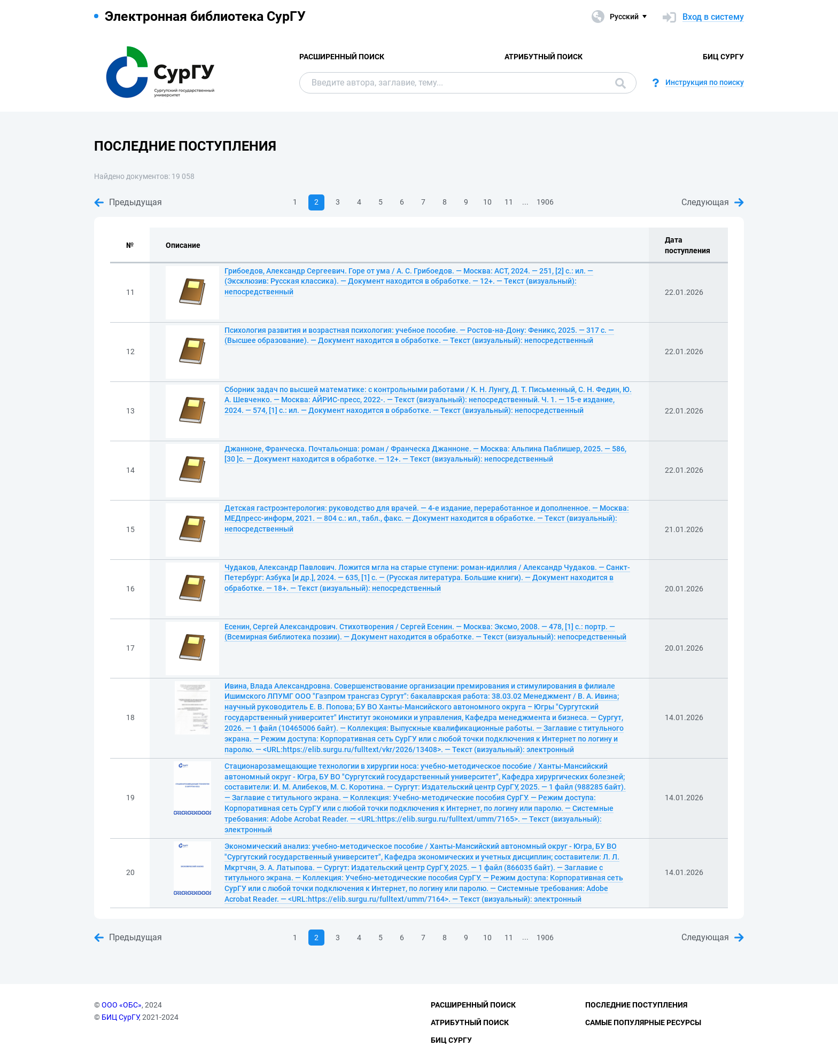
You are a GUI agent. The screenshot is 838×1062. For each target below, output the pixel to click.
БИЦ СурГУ (723, 56)
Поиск (620, 83)
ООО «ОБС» (122, 1005)
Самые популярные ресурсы (643, 1022)
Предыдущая (128, 202)
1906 (545, 202)
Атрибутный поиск (544, 56)
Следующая (712, 202)
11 (509, 202)
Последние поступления (636, 1005)
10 (487, 202)
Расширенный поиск (341, 56)
